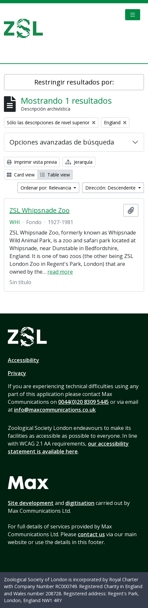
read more (60, 271)
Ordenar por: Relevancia (47, 188)
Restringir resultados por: (74, 82)
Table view (55, 175)
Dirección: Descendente (111, 188)
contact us (91, 534)
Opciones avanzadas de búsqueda (61, 142)
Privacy (17, 373)
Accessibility (23, 360)
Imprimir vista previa (32, 162)
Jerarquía (78, 162)
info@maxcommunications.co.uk (55, 409)
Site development (31, 503)
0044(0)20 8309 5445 (83, 401)
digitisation (79, 503)
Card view (21, 175)
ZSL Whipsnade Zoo (39, 210)
